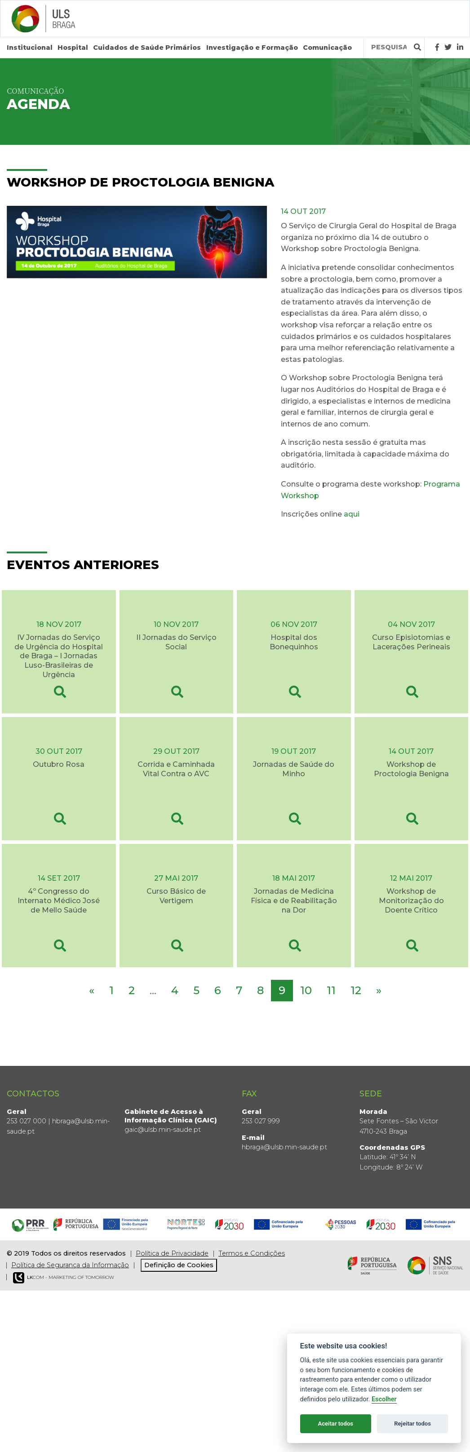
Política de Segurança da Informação (70, 1265)
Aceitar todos (335, 1423)
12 (355, 990)
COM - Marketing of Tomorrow (63, 1277)
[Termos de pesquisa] (388, 47)
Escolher (384, 1399)
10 (306, 990)
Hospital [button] (73, 47)
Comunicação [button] (327, 47)
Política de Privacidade (172, 1253)
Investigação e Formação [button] (252, 47)
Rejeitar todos (412, 1423)
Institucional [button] (30, 47)
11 (331, 990)
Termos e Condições (251, 1253)
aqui (351, 514)
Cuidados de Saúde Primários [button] (147, 47)
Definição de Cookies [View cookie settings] (178, 1265)
